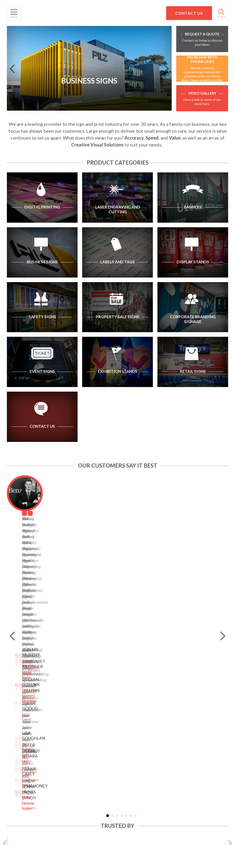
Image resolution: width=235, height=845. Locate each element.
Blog (85, 682)
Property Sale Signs (59, 703)
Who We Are (16, 665)
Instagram (89, 700)
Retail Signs (53, 730)
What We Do (16, 671)
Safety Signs (53, 698)
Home (11, 659)
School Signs (16, 700)
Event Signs (53, 719)
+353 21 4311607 (195, 697)
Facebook (89, 688)
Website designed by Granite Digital (143, 761)
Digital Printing (55, 659)
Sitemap (88, 659)
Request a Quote (19, 694)
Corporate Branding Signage (59, 711)
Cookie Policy (91, 677)
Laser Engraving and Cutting (59, 667)
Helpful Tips (15, 682)
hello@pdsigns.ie (195, 702)
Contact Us (15, 688)
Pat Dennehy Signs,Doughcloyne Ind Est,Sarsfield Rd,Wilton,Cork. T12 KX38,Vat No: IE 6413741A (197, 673)
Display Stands (55, 692)
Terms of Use (91, 671)
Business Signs (55, 675)
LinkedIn (88, 694)
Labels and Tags (56, 686)
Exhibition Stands (57, 725)
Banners (50, 680)
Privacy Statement (95, 665)
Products (13, 677)
